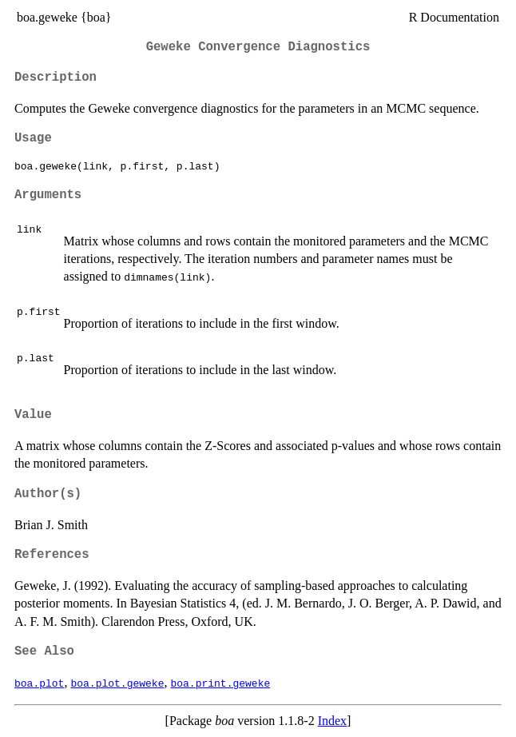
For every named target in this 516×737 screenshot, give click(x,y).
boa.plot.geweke (117, 682)
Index (332, 720)
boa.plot (39, 682)
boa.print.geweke (220, 682)
